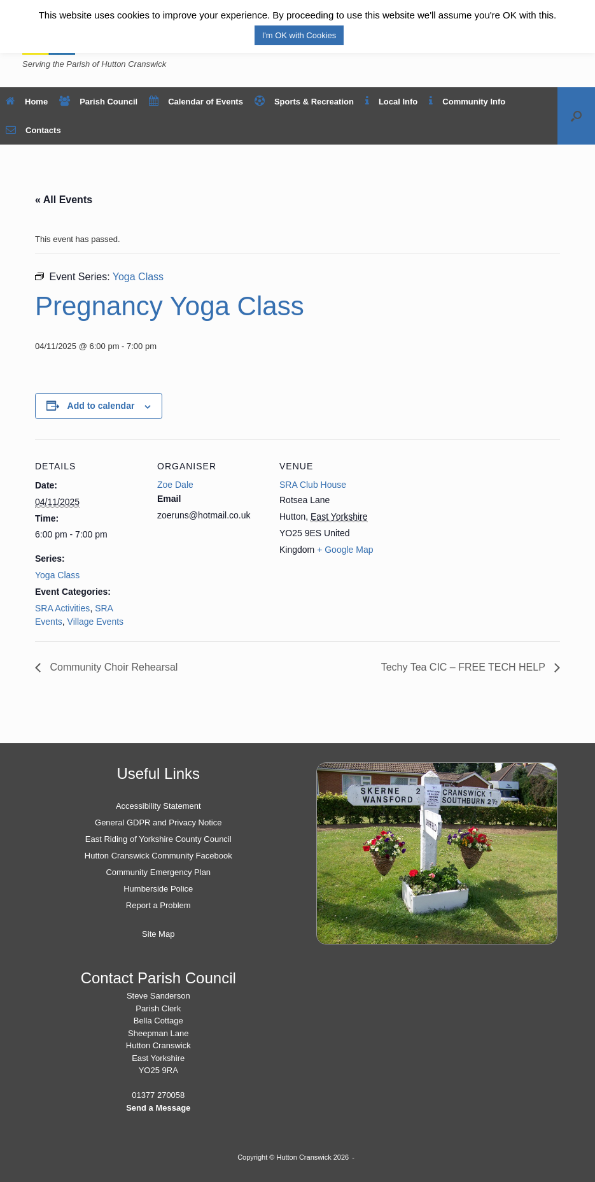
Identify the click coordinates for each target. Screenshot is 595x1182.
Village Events (95, 621)
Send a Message (158, 1108)
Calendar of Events (196, 101)
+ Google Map (345, 550)
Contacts (33, 130)
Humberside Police (158, 889)
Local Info (391, 101)
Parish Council (98, 101)
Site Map (158, 934)
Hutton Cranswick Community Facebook (158, 855)
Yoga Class (57, 575)
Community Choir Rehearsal (112, 667)
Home (27, 101)
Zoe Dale (175, 485)
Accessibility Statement (158, 806)
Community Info (467, 101)
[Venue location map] (469, 527)
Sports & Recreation (304, 101)
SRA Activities (62, 608)
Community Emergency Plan (158, 872)
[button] (576, 116)
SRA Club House (312, 485)
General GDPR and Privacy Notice (158, 822)
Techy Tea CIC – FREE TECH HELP (464, 667)
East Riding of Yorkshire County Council (158, 839)
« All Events (63, 199)
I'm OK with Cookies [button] (299, 35)
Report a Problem (158, 905)
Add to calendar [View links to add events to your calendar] (101, 406)
